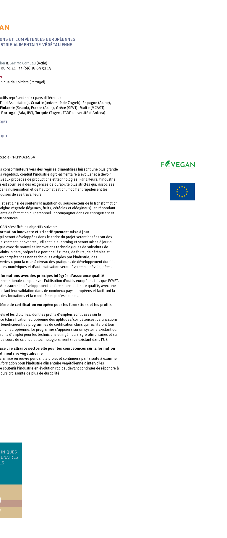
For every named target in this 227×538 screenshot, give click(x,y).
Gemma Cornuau (22, 63)
